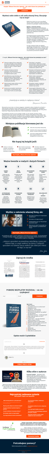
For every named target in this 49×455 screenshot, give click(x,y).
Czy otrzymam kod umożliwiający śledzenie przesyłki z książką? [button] (37, 412)
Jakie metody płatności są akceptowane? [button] (12, 400)
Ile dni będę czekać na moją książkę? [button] (11, 413)
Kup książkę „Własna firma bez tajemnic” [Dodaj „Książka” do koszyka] (24, 154)
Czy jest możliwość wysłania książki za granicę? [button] (11, 408)
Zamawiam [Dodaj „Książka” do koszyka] (24, 10)
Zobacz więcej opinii (24, 364)
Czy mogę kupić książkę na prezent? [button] (36, 409)
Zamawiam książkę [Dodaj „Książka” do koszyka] (33, 436)
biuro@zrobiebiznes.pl (32, 446)
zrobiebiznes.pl (20, 450)
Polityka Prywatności (25, 450)
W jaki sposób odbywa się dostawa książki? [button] (12, 405)
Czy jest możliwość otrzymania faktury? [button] (12, 411)
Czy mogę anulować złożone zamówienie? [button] (12, 415)
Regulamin (29, 450)
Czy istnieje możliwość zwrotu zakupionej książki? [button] (37, 406)
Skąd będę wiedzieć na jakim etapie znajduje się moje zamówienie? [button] (35, 415)
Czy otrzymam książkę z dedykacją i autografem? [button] (36, 401)
